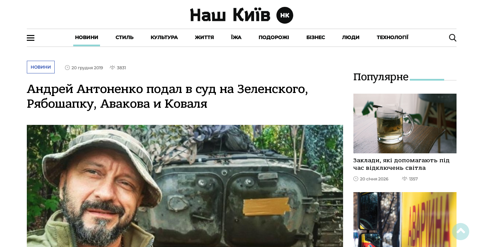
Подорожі (274, 37)
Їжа (236, 37)
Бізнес (315, 37)
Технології (392, 37)
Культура (164, 37)
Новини (86, 37)
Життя (204, 37)
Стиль (124, 37)
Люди (351, 37)
